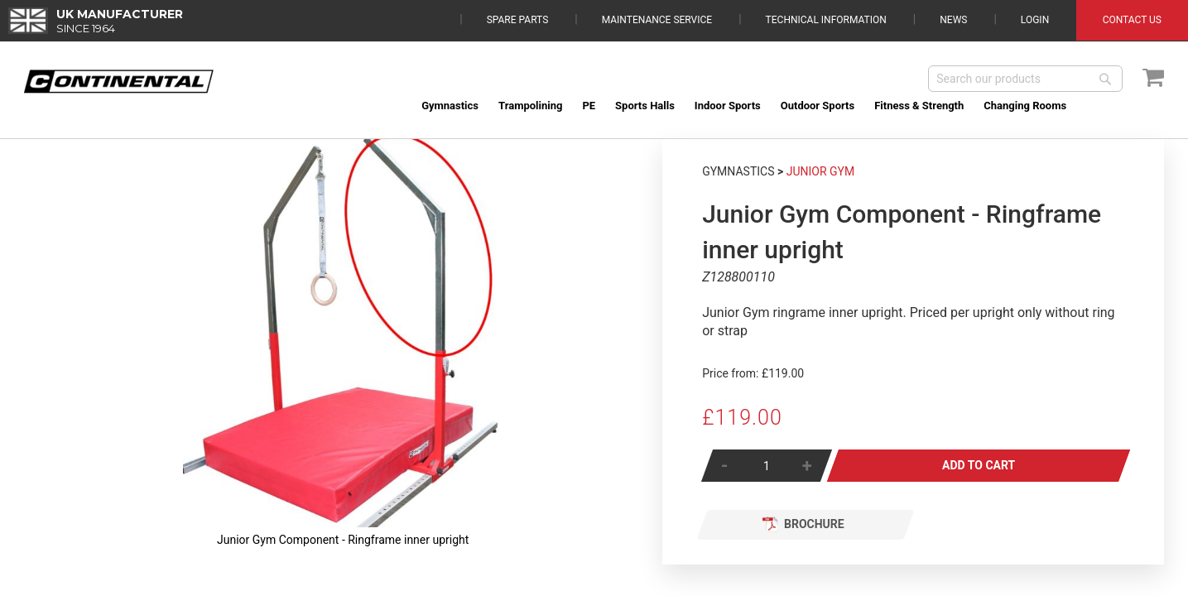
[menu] (787, 105)
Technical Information (826, 20)
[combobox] (1025, 78)
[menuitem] (449, 105)
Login (1035, 20)
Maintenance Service (657, 20)
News (953, 20)
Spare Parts (518, 20)
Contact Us (1132, 20)
